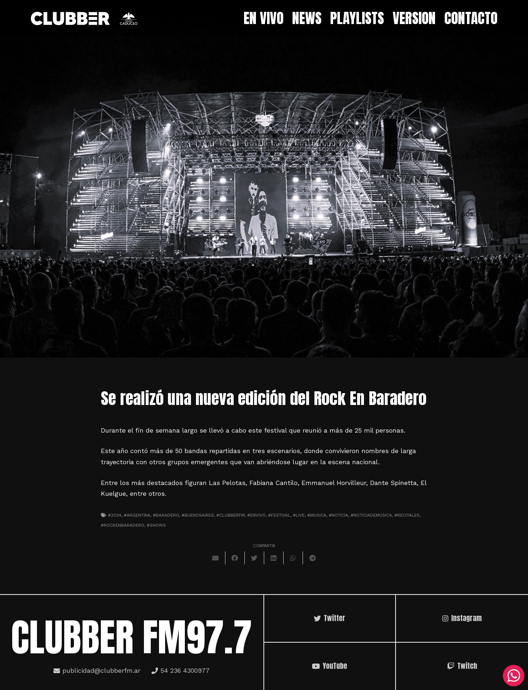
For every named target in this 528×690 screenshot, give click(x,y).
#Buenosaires (198, 515)
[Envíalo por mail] (215, 557)
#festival (279, 515)
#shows (156, 525)
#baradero (166, 515)
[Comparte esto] (235, 557)
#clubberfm (230, 515)
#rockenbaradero (122, 525)
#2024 (114, 515)
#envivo (256, 515)
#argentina (137, 515)
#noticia (338, 515)
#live (299, 515)
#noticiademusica (371, 515)
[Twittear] (254, 557)
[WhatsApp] (513, 675)
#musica (316, 515)
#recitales (407, 515)
